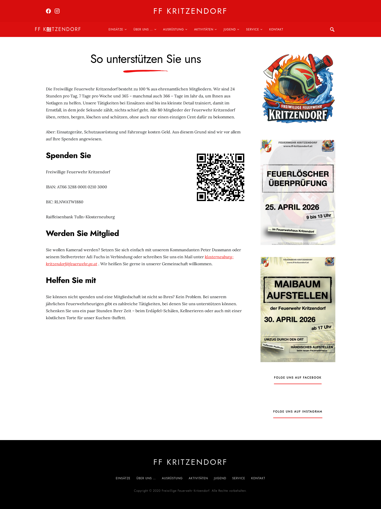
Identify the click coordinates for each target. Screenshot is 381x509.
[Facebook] (48, 10)
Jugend (230, 29)
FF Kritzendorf (190, 11)
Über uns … (143, 29)
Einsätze (116, 29)
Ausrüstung (173, 29)
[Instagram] (57, 10)
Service (252, 29)
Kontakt (276, 29)
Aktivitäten (203, 29)
